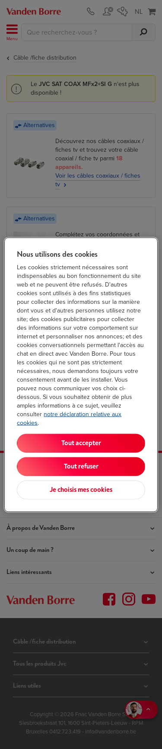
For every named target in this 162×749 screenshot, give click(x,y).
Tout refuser (81, 466)
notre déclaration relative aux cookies (69, 418)
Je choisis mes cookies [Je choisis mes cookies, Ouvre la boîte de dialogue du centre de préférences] (81, 489)
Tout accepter (81, 443)
